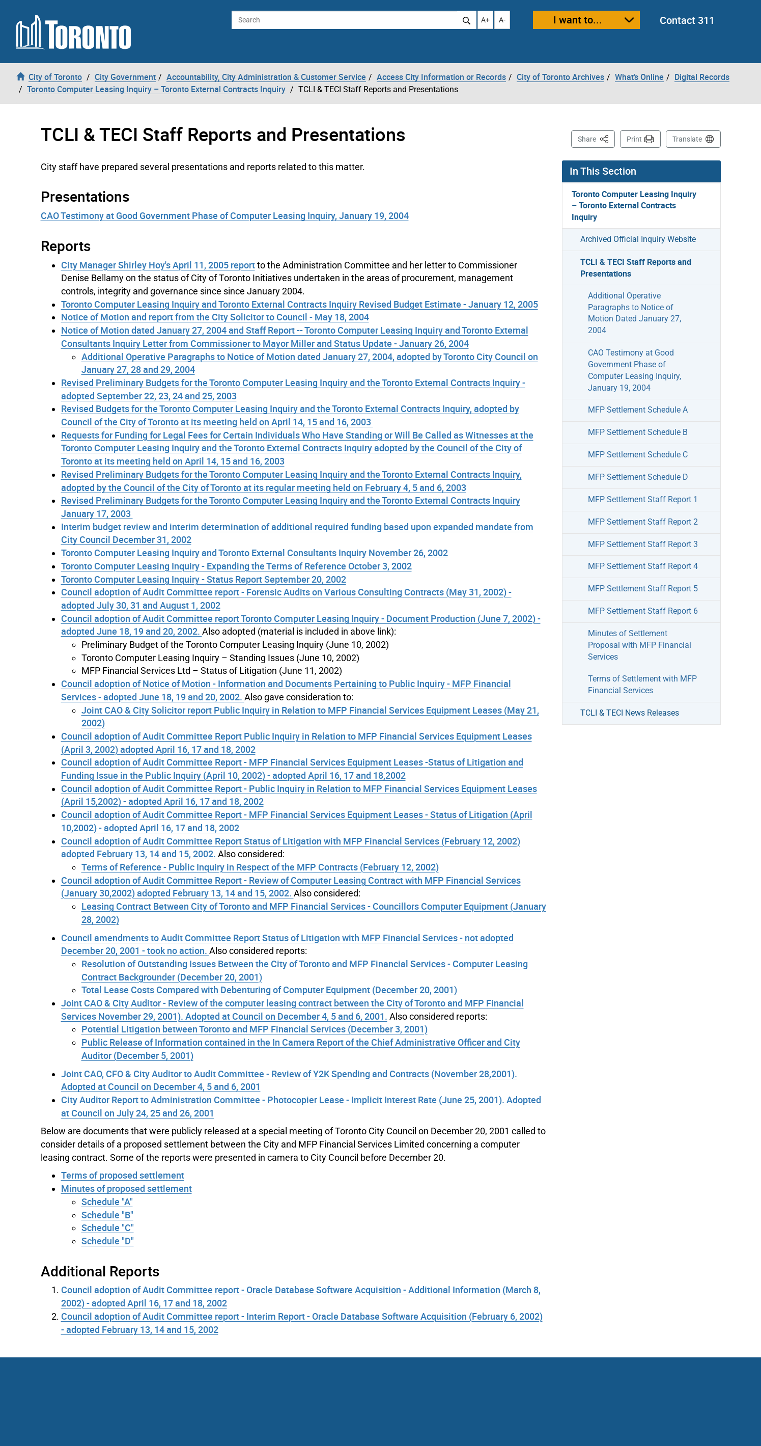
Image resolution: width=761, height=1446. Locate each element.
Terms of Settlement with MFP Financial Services (642, 684)
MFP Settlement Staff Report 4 (643, 566)
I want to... (577, 19)
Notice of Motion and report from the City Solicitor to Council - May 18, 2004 (215, 317)
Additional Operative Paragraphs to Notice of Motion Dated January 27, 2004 (634, 313)
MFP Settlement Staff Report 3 (643, 544)
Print (634, 139)
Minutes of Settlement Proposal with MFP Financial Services (639, 645)
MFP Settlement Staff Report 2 (643, 522)
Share (596, 138)
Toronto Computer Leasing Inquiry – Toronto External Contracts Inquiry (634, 205)
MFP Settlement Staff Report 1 (643, 499)
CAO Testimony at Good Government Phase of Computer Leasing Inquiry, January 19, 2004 (225, 215)
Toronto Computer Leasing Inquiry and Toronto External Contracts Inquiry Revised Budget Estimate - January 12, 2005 (299, 304)
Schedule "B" (107, 1215)
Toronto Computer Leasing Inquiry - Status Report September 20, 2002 (203, 579)
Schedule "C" (107, 1227)
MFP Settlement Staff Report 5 (643, 588)
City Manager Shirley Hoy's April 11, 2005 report (158, 265)
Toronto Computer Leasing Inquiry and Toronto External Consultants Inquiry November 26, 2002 (254, 553)
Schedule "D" (107, 1241)
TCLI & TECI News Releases (629, 713)
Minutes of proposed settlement (126, 1188)
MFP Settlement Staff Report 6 (643, 611)
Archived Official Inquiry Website (638, 239)
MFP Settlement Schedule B (638, 432)
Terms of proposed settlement (122, 1175)
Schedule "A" (107, 1201)
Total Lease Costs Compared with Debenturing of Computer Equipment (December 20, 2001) (269, 990)
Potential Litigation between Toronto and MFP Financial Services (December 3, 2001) (254, 1029)
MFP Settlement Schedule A (638, 410)
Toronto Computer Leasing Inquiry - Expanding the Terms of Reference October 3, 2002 (236, 566)
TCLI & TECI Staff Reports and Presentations (635, 267)
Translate (687, 139)
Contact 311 (687, 20)
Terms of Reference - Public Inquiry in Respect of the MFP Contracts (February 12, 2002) (260, 867)
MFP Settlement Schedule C (638, 454)
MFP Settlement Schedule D (638, 477)
